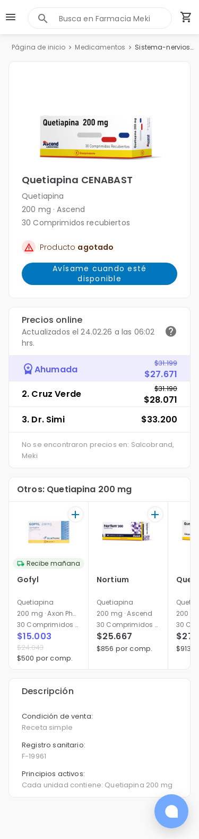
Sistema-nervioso (164, 47)
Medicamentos (100, 47)
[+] (75, 514)
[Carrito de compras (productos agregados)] (186, 17)
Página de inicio (38, 47)
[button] (99, 123)
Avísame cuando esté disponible (99, 274)
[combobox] (115, 18)
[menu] (10, 17)
